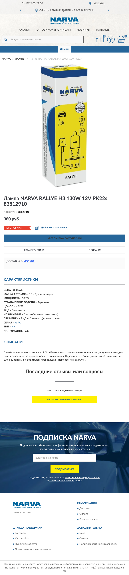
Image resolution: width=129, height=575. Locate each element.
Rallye (18, 322)
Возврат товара (88, 519)
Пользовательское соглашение (33, 549)
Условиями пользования (61, 481)
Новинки (83, 30)
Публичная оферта (26, 544)
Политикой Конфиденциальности (82, 477)
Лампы (64, 49)
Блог (82, 533)
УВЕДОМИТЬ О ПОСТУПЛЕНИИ (65, 238)
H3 (13, 326)
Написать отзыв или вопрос (64, 399)
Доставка (84, 508)
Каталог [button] (24, 30)
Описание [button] (95, 250)
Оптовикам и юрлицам (54, 30)
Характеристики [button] (34, 250)
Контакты (103, 30)
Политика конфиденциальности (98, 544)
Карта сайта (22, 538)
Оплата (83, 514)
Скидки (83, 538)
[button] (111, 39)
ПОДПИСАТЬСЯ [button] (64, 469)
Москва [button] (29, 261)
